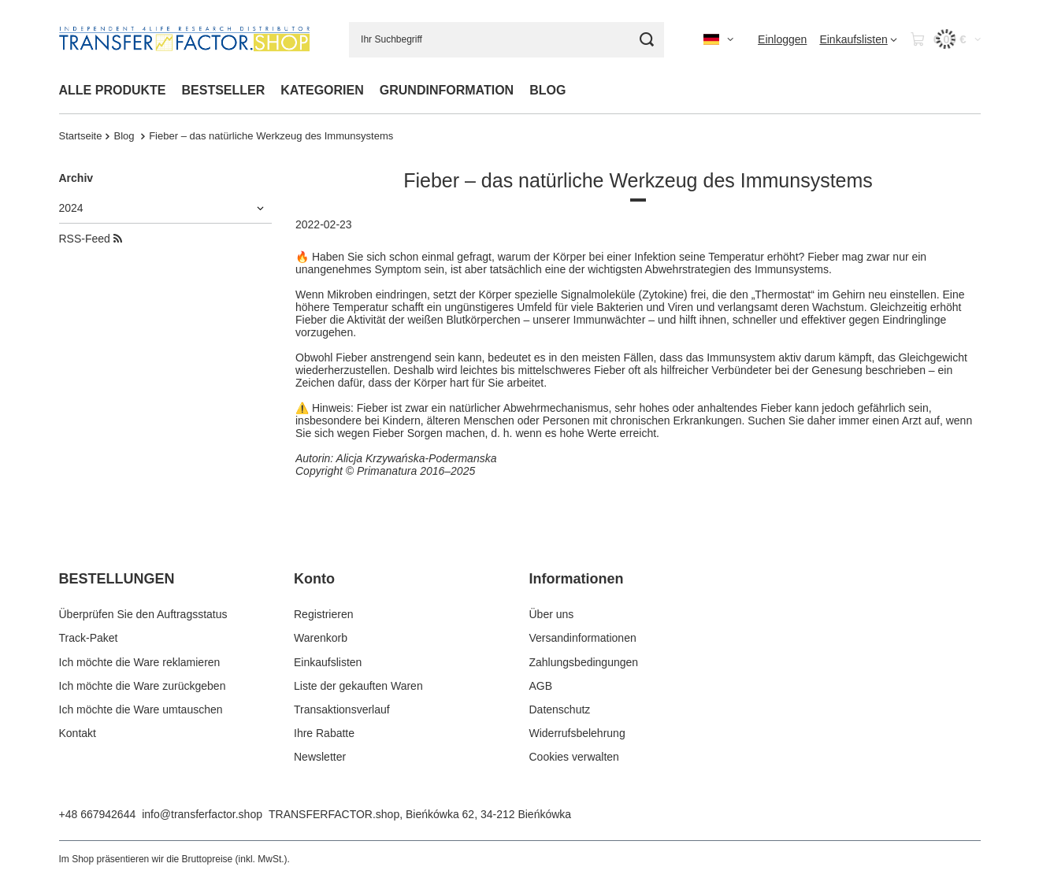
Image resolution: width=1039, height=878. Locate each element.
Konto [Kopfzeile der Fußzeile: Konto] (314, 579)
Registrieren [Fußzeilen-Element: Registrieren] (323, 614)
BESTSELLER (223, 90)
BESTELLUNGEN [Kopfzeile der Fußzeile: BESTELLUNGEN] (117, 579)
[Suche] (646, 39)
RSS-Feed (90, 238)
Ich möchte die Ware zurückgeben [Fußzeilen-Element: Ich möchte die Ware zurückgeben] (142, 686)
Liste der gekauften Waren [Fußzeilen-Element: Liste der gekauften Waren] (358, 686)
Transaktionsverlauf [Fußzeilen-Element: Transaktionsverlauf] (342, 709)
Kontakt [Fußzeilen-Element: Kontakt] (77, 733)
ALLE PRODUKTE (112, 90)
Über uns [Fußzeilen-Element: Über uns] (551, 614)
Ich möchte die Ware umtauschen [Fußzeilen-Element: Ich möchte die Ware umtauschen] (141, 709)
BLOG (547, 90)
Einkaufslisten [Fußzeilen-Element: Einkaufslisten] (328, 662)
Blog (125, 136)
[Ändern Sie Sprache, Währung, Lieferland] (718, 39)
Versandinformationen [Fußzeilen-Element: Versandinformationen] (582, 638)
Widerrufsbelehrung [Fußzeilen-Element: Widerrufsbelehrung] (577, 733)
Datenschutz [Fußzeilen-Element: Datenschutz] (560, 709)
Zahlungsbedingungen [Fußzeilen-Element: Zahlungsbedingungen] (584, 662)
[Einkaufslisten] (857, 39)
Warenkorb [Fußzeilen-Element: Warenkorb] (320, 638)
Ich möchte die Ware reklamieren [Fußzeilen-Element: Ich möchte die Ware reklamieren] (140, 662)
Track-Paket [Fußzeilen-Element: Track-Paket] (88, 638)
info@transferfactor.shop (202, 814)
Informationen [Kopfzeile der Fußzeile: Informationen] (576, 579)
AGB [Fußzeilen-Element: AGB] (541, 686)
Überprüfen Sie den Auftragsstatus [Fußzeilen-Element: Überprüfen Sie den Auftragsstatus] (143, 614)
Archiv (76, 178)
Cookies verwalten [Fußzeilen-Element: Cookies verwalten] (574, 756)
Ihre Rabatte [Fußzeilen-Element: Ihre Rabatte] (324, 733)
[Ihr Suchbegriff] (506, 39)
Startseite (80, 136)
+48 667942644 (97, 814)
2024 (71, 208)
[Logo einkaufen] (184, 39)
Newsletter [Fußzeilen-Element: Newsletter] (320, 756)
